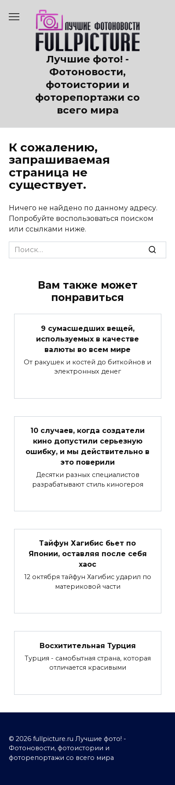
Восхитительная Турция (88, 645)
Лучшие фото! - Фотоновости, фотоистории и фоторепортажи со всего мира (87, 85)
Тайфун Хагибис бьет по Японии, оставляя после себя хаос (88, 554)
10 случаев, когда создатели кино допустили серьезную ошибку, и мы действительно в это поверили (87, 446)
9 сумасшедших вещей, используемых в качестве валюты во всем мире (87, 338)
